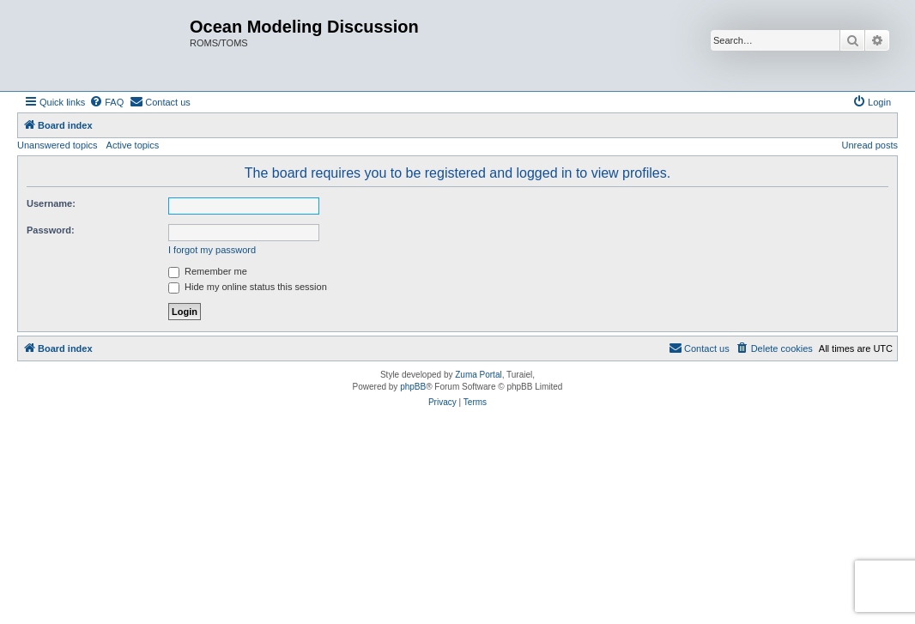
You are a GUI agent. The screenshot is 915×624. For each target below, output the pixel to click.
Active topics (133, 145)
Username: (51, 203)
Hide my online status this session (247, 287)
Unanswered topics (57, 145)
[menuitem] (106, 102)
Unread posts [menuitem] (870, 145)
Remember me (207, 271)
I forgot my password (212, 250)
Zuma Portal (478, 374)
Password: (51, 230)
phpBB (413, 386)
